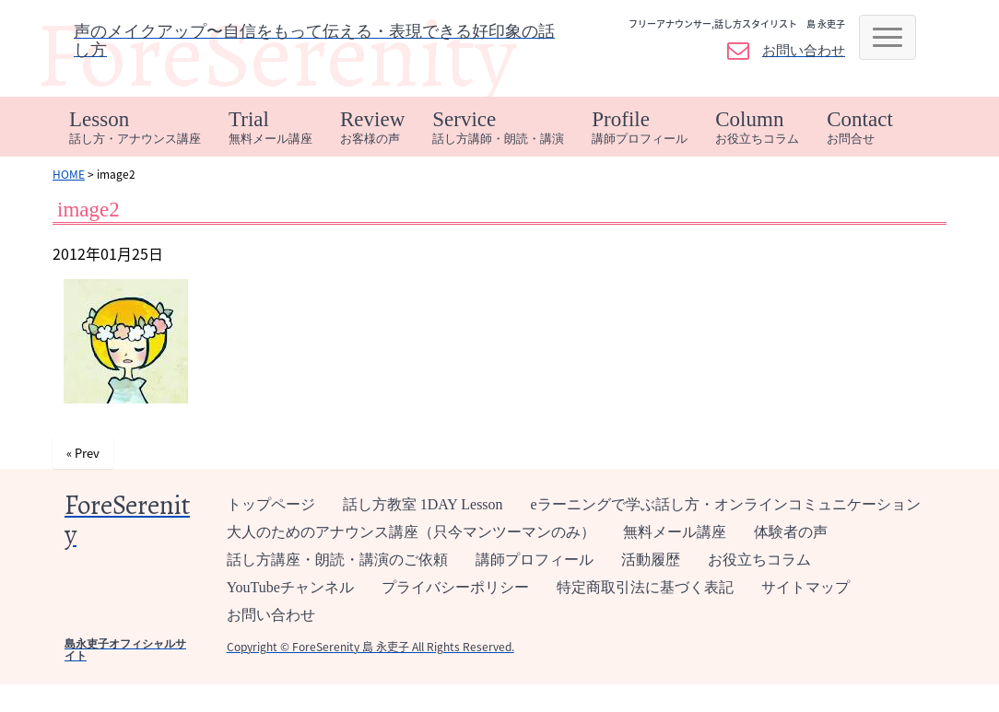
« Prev (83, 452)
